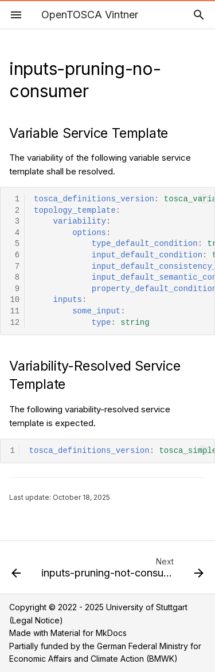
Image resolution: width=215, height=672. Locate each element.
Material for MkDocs (88, 633)
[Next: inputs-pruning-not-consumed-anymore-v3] (121, 571)
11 (14, 311)
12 (14, 322)
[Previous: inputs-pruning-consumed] (16, 571)
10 (14, 300)
